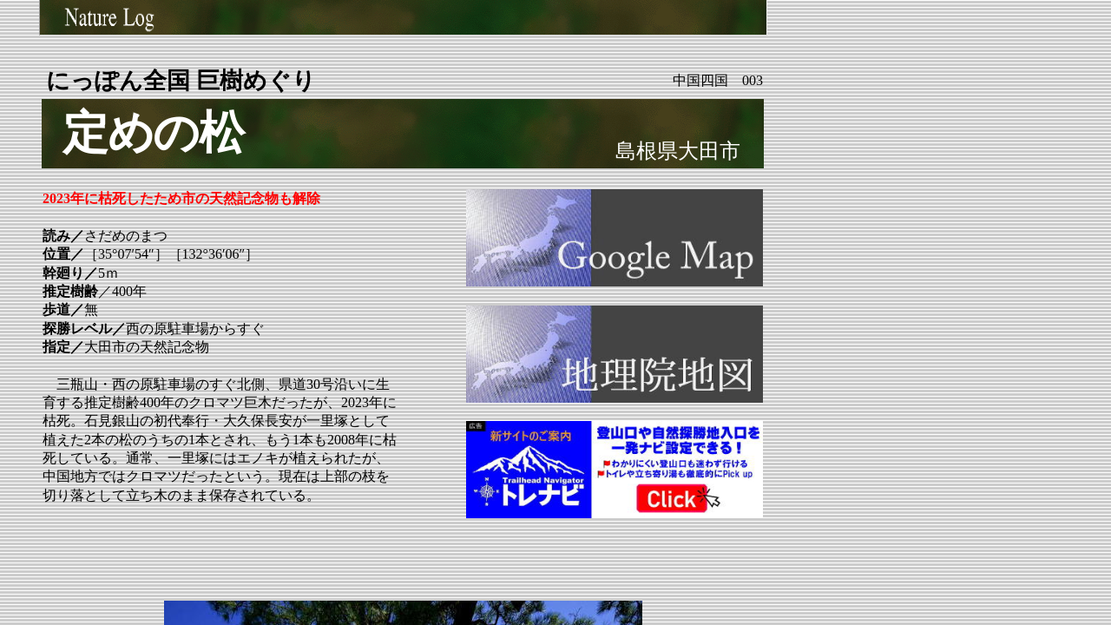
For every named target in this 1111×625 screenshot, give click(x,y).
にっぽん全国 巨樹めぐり (181, 81)
